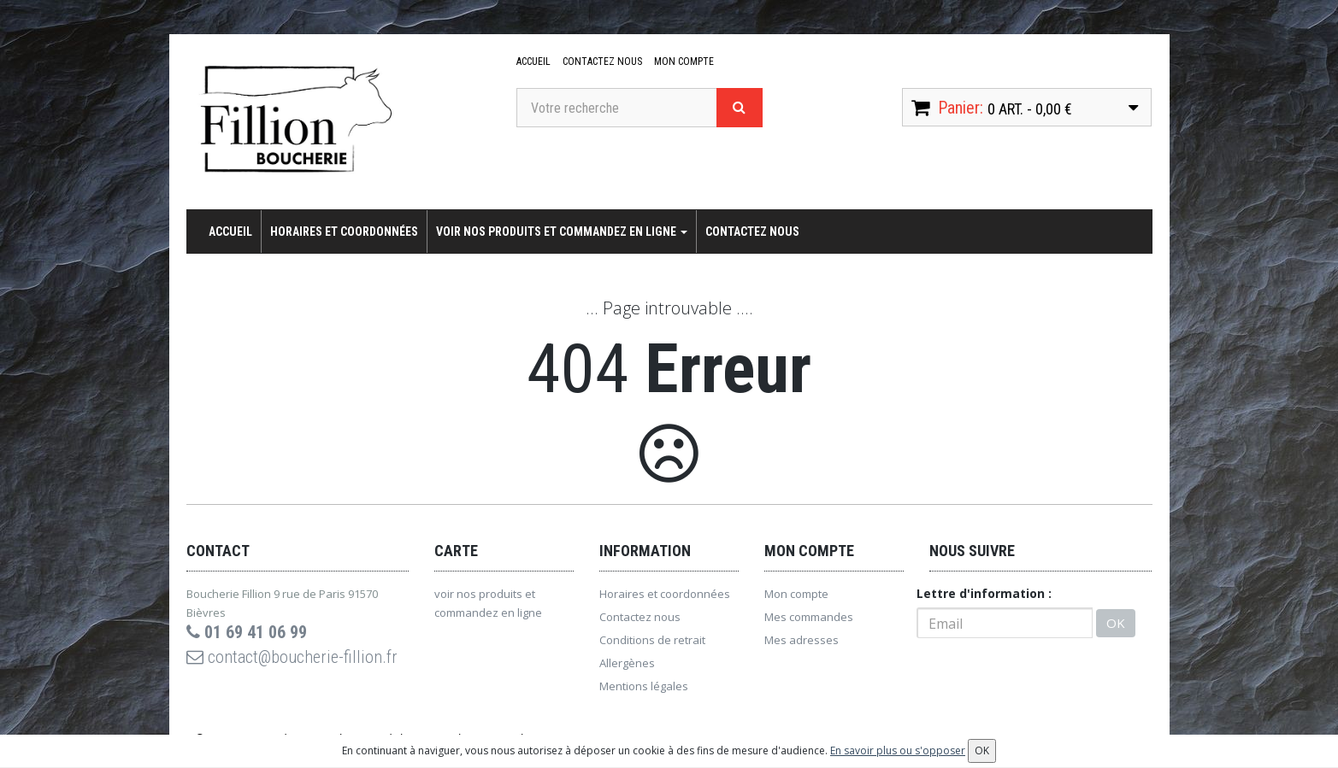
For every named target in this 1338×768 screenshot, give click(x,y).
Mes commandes (808, 616)
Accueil (533, 61)
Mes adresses (801, 640)
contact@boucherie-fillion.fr (292, 657)
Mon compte (684, 61)
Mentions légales (643, 686)
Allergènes (627, 663)
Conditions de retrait (652, 640)
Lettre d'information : (984, 593)
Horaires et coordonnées (344, 231)
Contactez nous (602, 61)
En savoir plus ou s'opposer (897, 750)
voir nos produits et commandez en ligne (561, 231)
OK (1115, 622)
